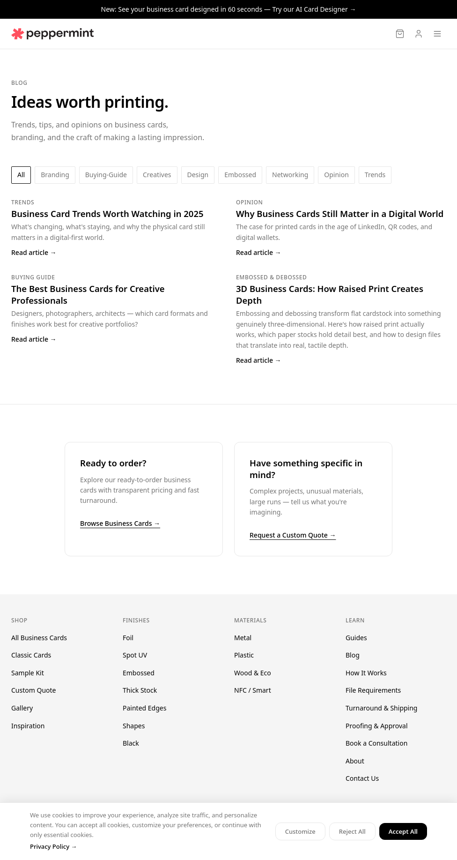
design (198, 174)
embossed (240, 174)
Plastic (244, 655)
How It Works (366, 672)
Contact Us (362, 778)
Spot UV (135, 655)
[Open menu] (437, 33)
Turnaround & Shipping (381, 707)
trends (375, 174)
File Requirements (373, 690)
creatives (157, 174)
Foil (128, 637)
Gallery (22, 707)
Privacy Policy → (53, 846)
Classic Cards (31, 655)
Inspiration (27, 725)
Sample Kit (27, 672)
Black (131, 743)
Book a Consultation (376, 743)
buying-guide (106, 174)
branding (55, 174)
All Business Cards (39, 637)
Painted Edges (144, 707)
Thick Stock (140, 690)
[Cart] (399, 33)
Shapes (134, 725)
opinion (336, 174)
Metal (242, 637)
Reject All (352, 831)
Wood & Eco (252, 672)
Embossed (139, 672)
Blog (353, 655)
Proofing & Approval (377, 725)
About (355, 760)
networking (290, 174)
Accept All (403, 831)
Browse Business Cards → (120, 523)
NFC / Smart (252, 690)
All (21, 174)
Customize (300, 831)
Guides (356, 637)
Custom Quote (33, 690)
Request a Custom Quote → (293, 535)
